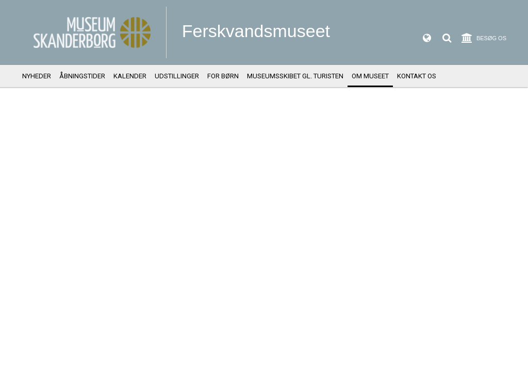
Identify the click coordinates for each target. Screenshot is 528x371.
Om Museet (370, 76)
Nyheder (36, 76)
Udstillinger (177, 76)
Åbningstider (82, 76)
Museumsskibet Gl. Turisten (295, 76)
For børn (223, 76)
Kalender (129, 76)
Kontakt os (416, 76)
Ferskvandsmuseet (256, 31)
